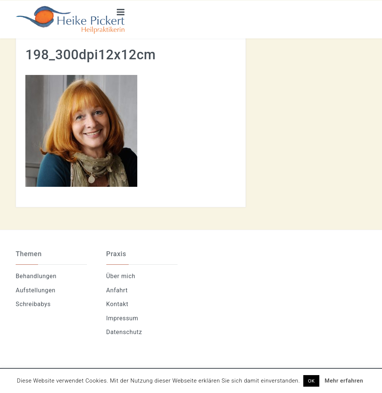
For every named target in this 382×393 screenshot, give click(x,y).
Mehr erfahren (344, 380)
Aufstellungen (36, 290)
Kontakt (117, 304)
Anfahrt (117, 290)
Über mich (120, 276)
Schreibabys (33, 304)
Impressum (122, 318)
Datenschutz (124, 332)
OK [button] (311, 381)
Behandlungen (36, 276)
